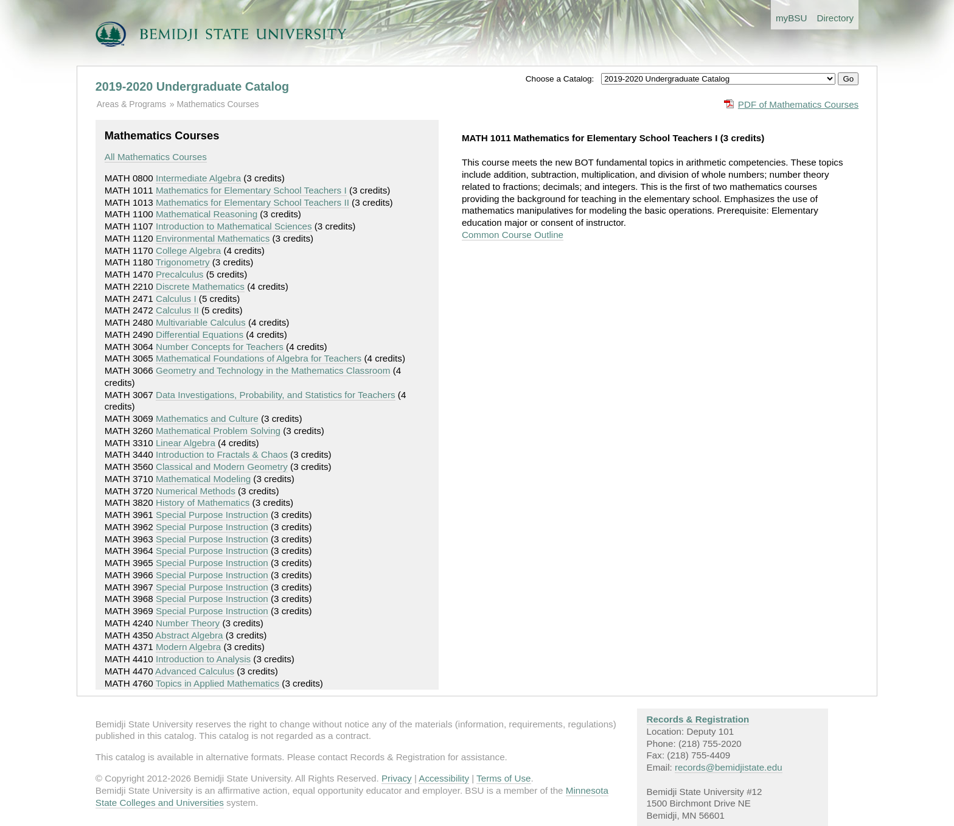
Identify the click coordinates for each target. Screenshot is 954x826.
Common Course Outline (512, 234)
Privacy (396, 778)
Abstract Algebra (189, 635)
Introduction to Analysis (203, 659)
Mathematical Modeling (203, 479)
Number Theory (188, 623)
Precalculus (180, 274)
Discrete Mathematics (200, 286)
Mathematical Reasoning (206, 214)
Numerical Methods (195, 491)
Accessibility (444, 778)
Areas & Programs (131, 104)
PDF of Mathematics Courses (798, 104)
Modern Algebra (188, 647)
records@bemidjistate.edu (728, 767)
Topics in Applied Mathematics (217, 683)
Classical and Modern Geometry (222, 466)
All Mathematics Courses (156, 157)
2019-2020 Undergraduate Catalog (192, 86)
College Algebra (188, 250)
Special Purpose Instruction (212, 514)
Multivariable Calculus (201, 322)
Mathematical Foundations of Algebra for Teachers (258, 358)
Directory (835, 18)
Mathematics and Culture (207, 418)
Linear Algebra (185, 443)
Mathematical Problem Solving (218, 430)
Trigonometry (183, 262)
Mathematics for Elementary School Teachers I (251, 190)
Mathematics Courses (217, 104)
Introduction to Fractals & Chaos (222, 454)
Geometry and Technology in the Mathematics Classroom (273, 370)
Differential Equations (199, 334)
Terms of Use (503, 778)
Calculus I (176, 298)
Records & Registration (698, 719)
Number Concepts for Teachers (220, 346)
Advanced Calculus (194, 671)
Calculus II (177, 310)
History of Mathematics (202, 502)
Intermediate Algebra (198, 178)
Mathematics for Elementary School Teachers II (252, 202)
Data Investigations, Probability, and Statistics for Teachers (275, 395)
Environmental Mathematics (213, 238)
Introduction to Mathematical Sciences (234, 226)
